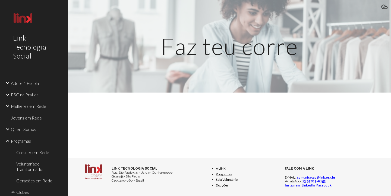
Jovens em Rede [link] (26, 117)
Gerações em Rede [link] (34, 180)
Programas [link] (21, 140)
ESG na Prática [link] (25, 94)
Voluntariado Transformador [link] (30, 166)
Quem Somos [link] (23, 129)
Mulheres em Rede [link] (28, 106)
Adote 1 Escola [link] (25, 83)
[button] (384, 7)
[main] (229, 46)
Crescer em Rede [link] (32, 152)
